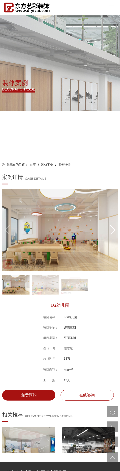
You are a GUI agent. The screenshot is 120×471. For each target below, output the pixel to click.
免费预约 (29, 395)
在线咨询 (87, 395)
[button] (113, 230)
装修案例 (47, 164)
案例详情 (64, 164)
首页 (33, 164)
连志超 (68, 348)
